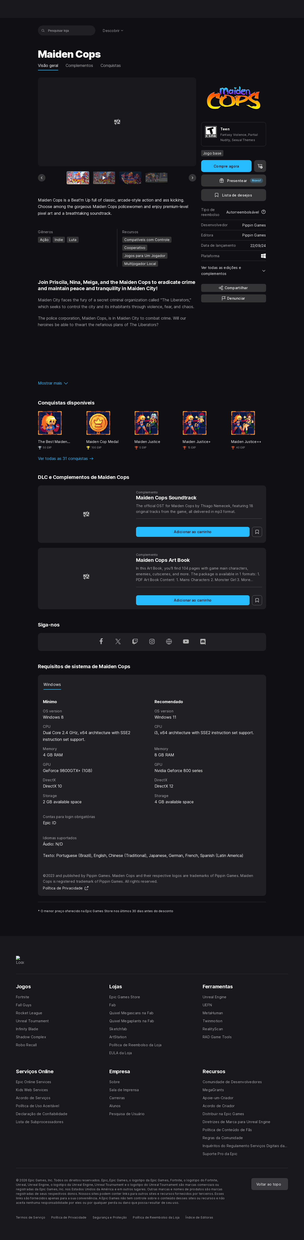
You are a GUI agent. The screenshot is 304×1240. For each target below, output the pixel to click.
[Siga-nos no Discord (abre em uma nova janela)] (202, 642)
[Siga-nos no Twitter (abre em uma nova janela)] (118, 642)
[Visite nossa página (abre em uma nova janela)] (168, 642)
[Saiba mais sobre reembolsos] (263, 212)
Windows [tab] (52, 684)
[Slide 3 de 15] (130, 177)
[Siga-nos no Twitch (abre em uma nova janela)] (135, 642)
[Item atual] (78, 177)
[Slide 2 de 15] (104, 177)
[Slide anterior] (41, 178)
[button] (117, 383)
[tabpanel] (152, 747)
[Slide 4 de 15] (156, 177)
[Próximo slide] (192, 178)
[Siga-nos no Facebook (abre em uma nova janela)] (101, 642)
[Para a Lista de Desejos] (233, 195)
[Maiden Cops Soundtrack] (86, 514)
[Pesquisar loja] (43, 30)
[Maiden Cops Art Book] (86, 576)
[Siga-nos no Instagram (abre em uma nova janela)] (152, 642)
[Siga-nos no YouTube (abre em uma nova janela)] (185, 642)
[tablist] (152, 685)
